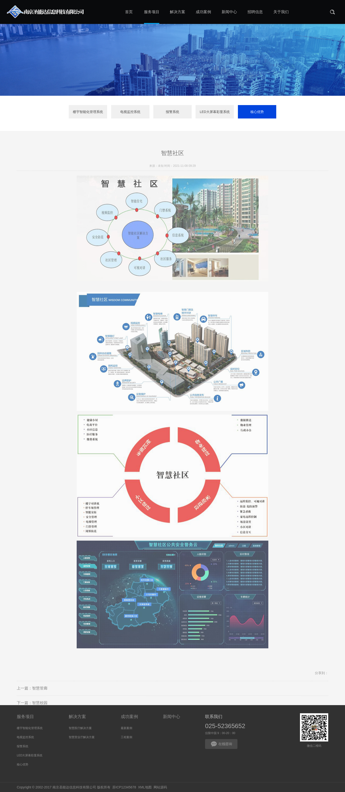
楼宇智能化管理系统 (88, 112)
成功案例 (129, 716)
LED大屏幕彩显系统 (215, 112)
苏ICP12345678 (124, 787)
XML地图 (145, 787)
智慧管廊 (39, 694)
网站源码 (160, 787)
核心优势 (257, 112)
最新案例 (126, 728)
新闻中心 (171, 716)
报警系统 (172, 112)
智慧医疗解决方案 (80, 728)
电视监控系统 (130, 112)
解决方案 (77, 716)
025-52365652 (225, 726)
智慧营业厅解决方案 (82, 737)
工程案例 (126, 737)
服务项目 (25, 716)
